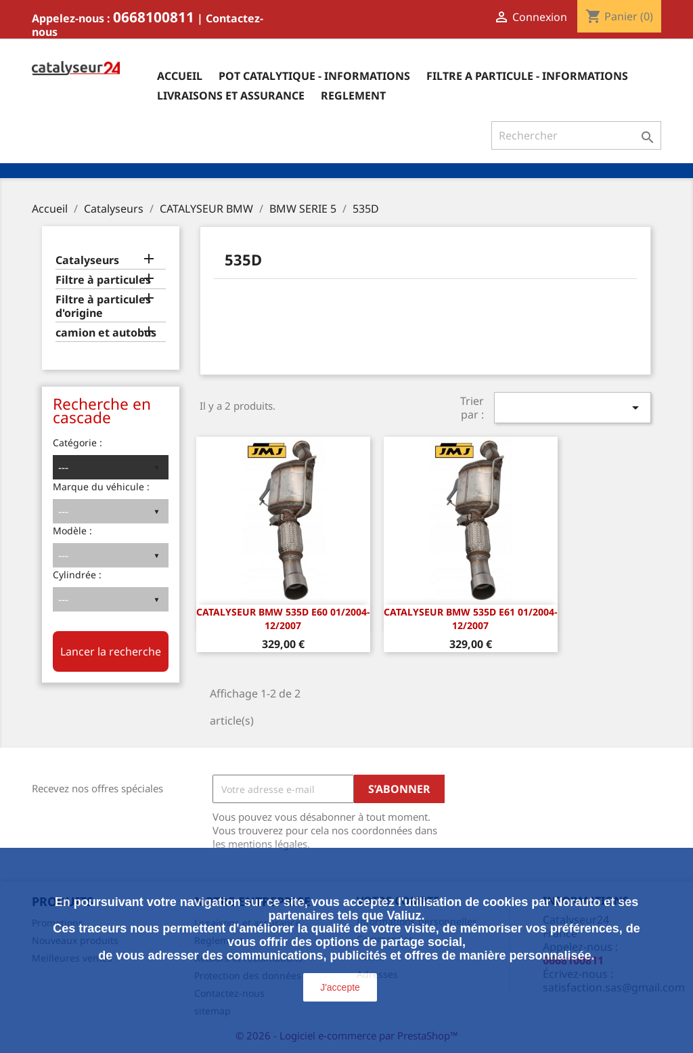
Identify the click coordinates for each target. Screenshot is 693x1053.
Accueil (179, 75)
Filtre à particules (103, 280)
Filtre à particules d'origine (103, 306)
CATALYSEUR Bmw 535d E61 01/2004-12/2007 (470, 618)
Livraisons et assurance (231, 95)
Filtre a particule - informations (527, 75)
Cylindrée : (77, 574)
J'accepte (340, 987)
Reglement (353, 95)
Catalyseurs (87, 260)
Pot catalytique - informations (314, 75)
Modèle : (72, 530)
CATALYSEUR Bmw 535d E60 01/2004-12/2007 (283, 618)
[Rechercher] (576, 135)
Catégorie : (77, 442)
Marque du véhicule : (101, 486)
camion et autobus (105, 333)
